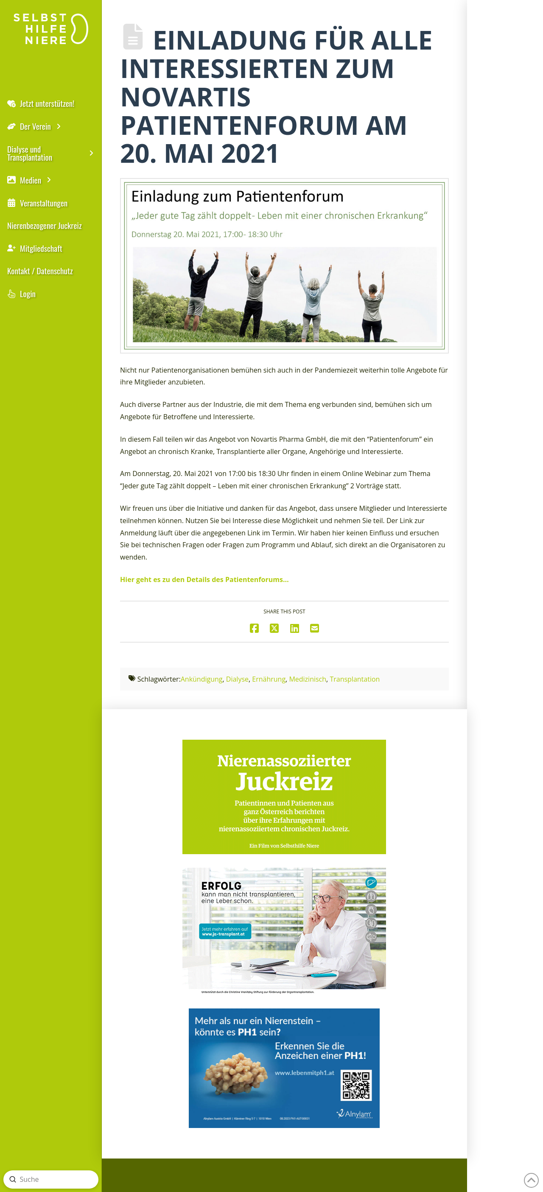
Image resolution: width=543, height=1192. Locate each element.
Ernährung (268, 679)
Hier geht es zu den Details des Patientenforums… (204, 579)
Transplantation (355, 679)
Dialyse (237, 679)
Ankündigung (202, 679)
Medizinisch (307, 679)
